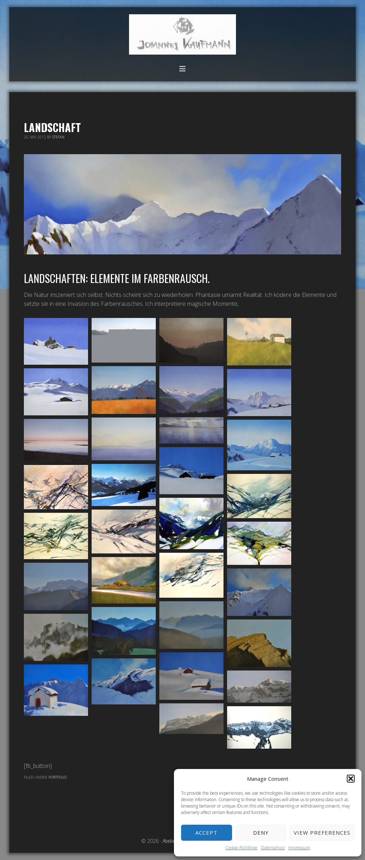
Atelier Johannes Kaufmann (182, 34)
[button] (350, 778)
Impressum (299, 848)
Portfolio (57, 777)
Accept (206, 832)
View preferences (322, 832)
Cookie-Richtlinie (241, 848)
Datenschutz (273, 848)
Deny (261, 832)
